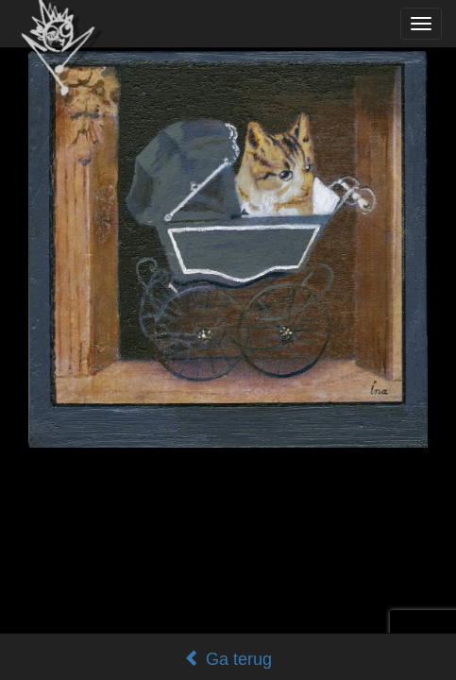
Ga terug (228, 659)
